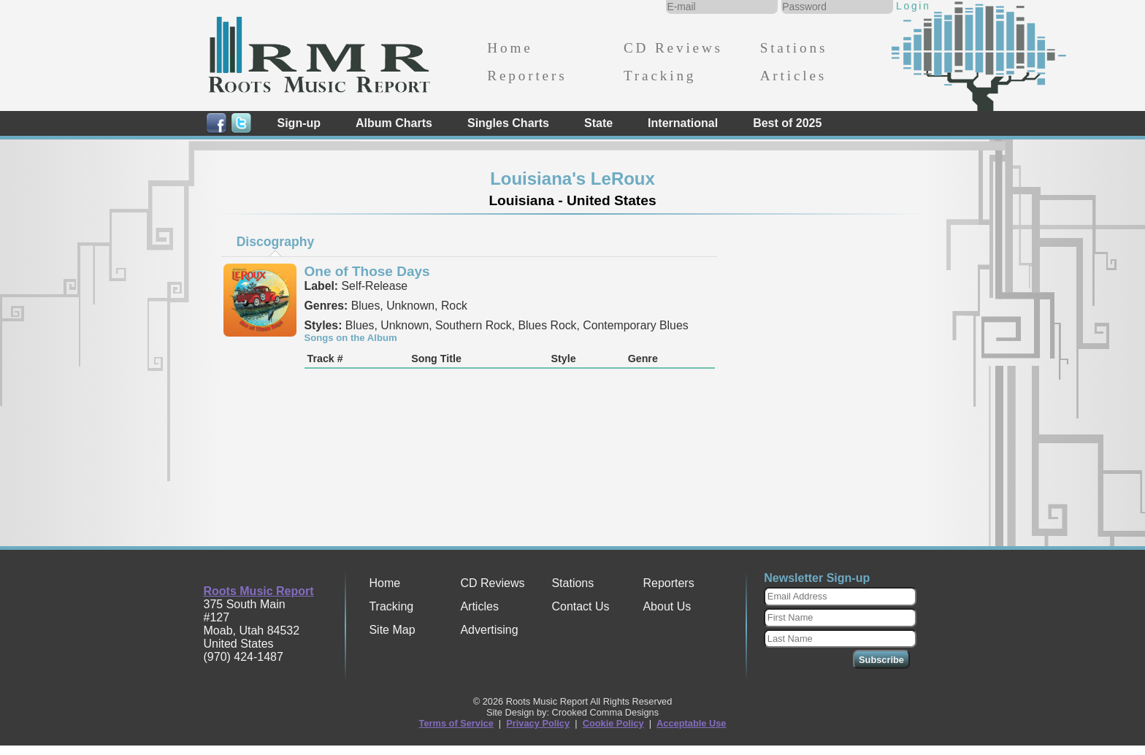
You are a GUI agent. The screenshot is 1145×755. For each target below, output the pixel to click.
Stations (794, 47)
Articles (793, 75)
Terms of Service (456, 723)
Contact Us (580, 606)
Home (509, 47)
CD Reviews (673, 47)
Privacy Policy (538, 723)
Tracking (660, 75)
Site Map (392, 630)
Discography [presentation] (276, 241)
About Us (667, 606)
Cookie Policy (613, 723)
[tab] (275, 241)
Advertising (489, 630)
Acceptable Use (691, 723)
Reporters (527, 75)
